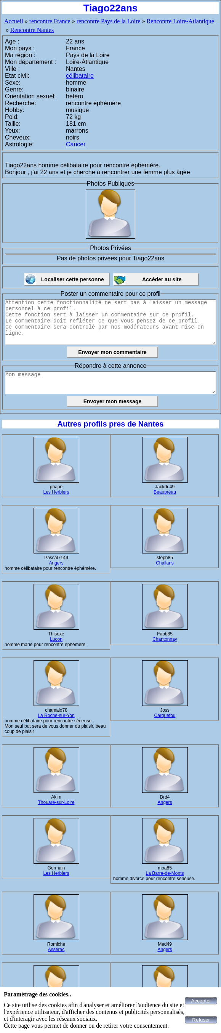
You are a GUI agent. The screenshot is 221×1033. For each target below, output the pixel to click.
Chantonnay (164, 639)
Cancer (76, 144)
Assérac (56, 949)
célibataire (80, 75)
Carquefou (164, 715)
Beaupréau (165, 492)
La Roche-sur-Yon (56, 715)
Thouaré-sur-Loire (56, 802)
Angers (56, 563)
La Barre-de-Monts (165, 873)
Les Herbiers (56, 492)
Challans (165, 563)
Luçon (56, 639)
